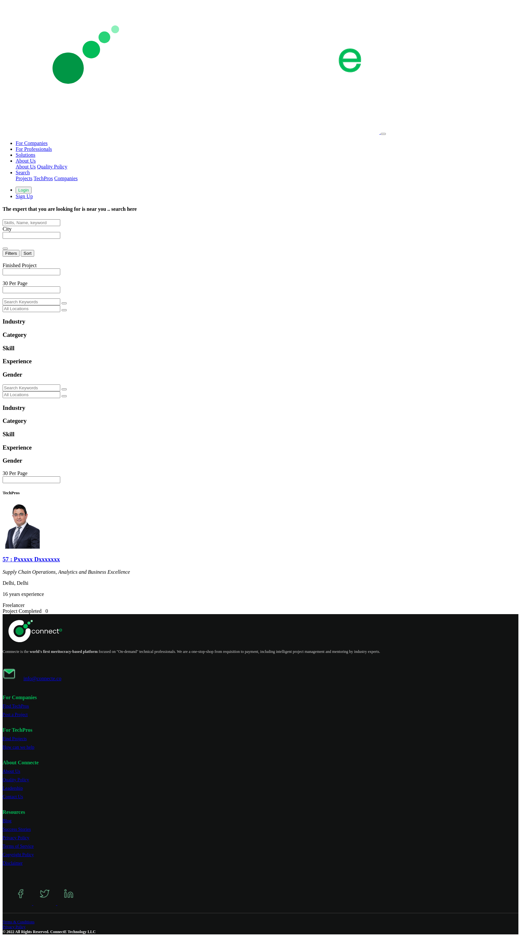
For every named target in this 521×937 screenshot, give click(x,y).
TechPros (43, 178)
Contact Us (13, 796)
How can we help (19, 747)
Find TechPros (16, 706)
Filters (11, 253)
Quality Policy (52, 166)
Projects (24, 178)
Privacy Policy (16, 837)
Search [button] (23, 172)
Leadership (13, 788)
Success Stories (17, 829)
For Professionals (34, 149)
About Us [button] (26, 161)
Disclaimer (12, 863)
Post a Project (15, 714)
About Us (26, 166)
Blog (7, 820)
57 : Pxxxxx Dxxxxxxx (31, 559)
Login (23, 190)
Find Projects (15, 738)
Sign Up (24, 196)
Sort (27, 253)
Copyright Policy (18, 854)
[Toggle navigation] (383, 134)
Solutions (25, 155)
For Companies (32, 143)
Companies (66, 178)
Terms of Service (18, 846)
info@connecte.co (42, 678)
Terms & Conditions (19, 922)
